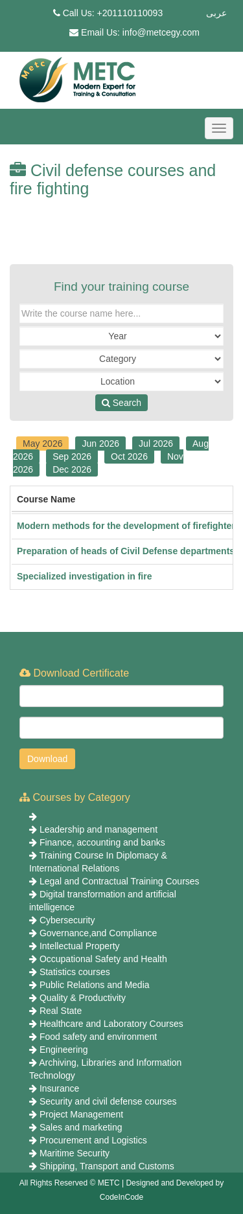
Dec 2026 (71, 469)
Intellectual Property (80, 946)
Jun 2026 (100, 443)
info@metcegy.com (161, 32)
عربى (216, 13)
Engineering (64, 1049)
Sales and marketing (81, 1127)
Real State (61, 1011)
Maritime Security (75, 1153)
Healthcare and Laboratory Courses (111, 1023)
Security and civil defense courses (108, 1101)
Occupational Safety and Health (103, 959)
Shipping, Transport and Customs (107, 1166)
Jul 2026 (156, 443)
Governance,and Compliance (98, 933)
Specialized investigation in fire (84, 576)
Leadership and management (98, 829)
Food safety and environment (98, 1036)
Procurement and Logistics (93, 1140)
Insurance (59, 1088)
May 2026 (42, 443)
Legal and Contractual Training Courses (120, 881)
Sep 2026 (71, 456)
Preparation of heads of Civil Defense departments (126, 551)
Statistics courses (75, 972)
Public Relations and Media (95, 985)
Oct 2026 (129, 456)
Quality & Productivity (83, 998)
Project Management (81, 1114)
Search (121, 403)
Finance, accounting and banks (102, 842)
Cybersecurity (67, 920)
